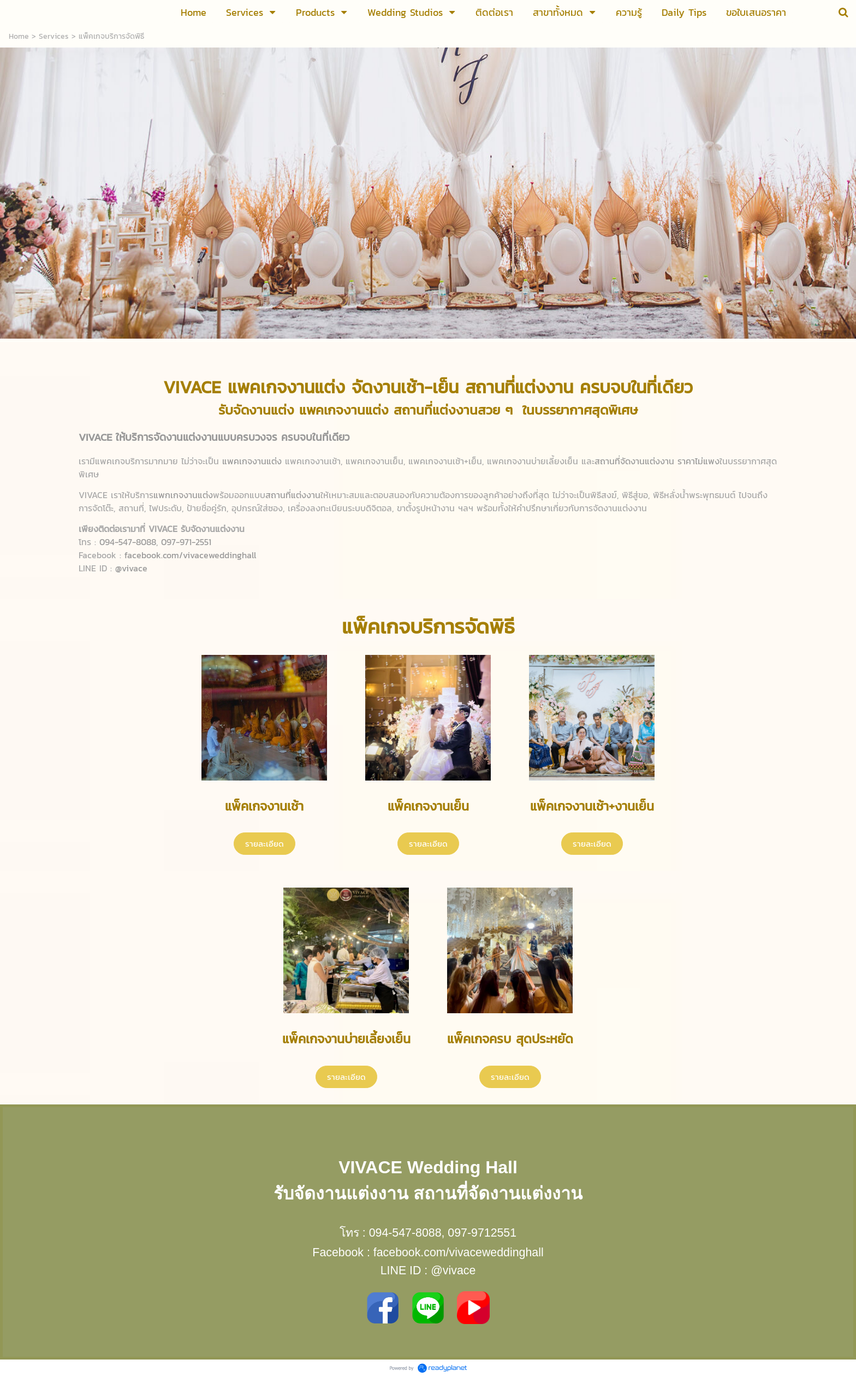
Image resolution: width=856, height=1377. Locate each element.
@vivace (453, 1270)
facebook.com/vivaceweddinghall (458, 1252)
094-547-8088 (405, 1232)
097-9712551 (482, 1232)
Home (19, 36)
